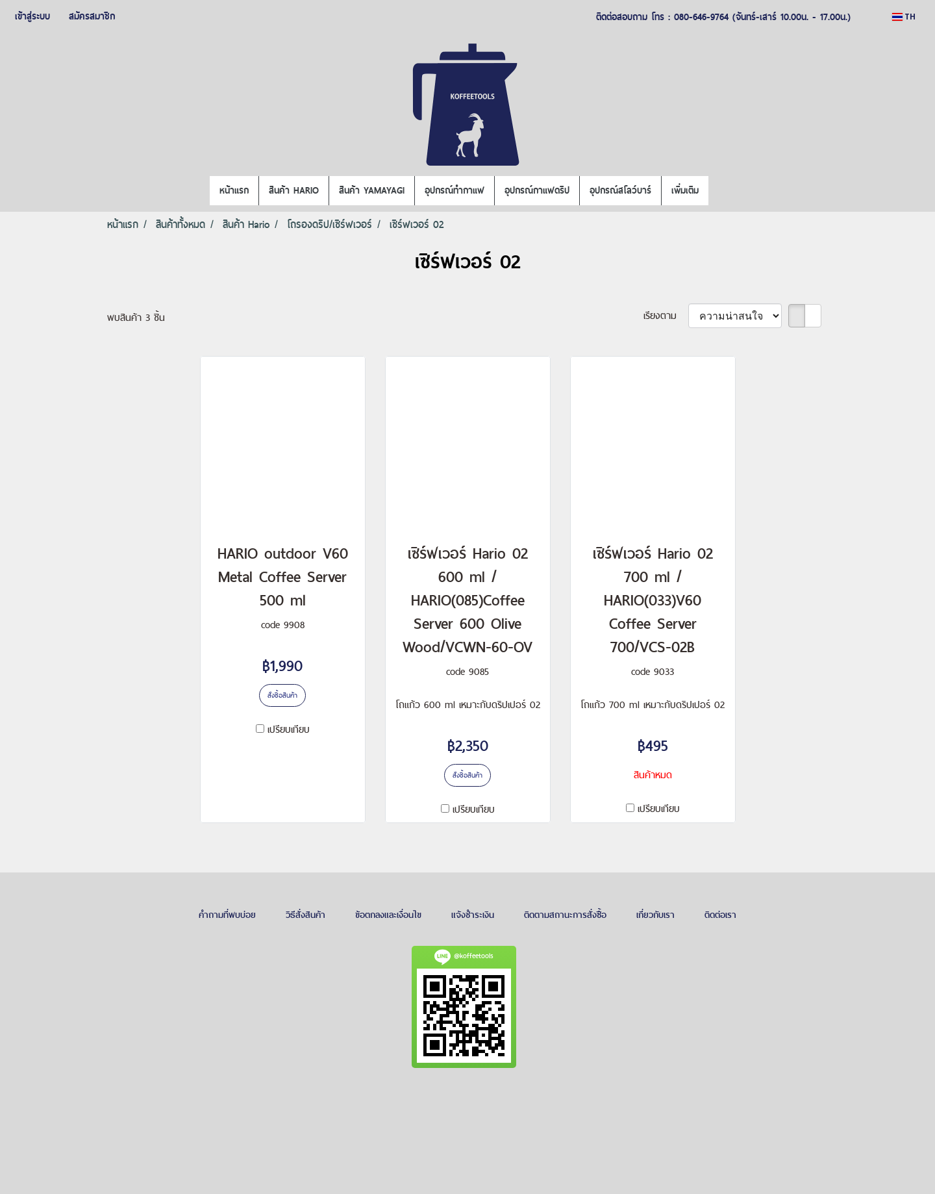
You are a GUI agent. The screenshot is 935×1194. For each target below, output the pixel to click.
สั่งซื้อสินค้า (282, 695)
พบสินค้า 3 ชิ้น (136, 317)
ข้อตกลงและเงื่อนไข (388, 915)
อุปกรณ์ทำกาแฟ (454, 190)
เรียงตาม (665, 315)
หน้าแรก (234, 190)
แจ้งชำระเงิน (472, 915)
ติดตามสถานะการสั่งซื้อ (565, 915)
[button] (720, 191)
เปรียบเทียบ (289, 729)
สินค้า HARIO (294, 190)
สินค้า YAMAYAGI (372, 190)
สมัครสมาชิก (92, 16)
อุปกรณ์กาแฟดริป (537, 190)
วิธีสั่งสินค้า (305, 915)
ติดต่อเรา (720, 915)
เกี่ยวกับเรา (655, 915)
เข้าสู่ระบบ (32, 16)
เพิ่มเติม (685, 190)
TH (904, 16)
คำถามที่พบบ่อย (227, 915)
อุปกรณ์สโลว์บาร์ (620, 190)
